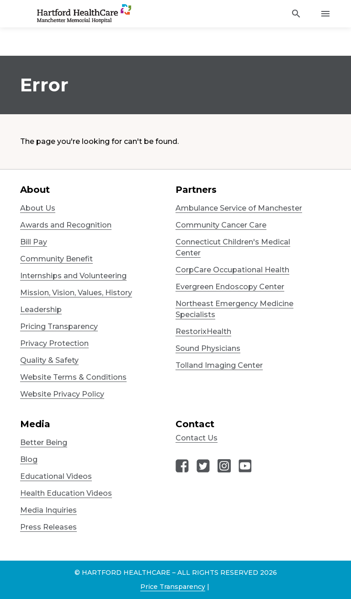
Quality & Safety (49, 360)
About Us (37, 208)
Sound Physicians (208, 348)
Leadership (41, 309)
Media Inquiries (48, 510)
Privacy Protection (54, 343)
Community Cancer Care (221, 225)
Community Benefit (56, 258)
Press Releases (48, 527)
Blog (28, 459)
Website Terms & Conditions (73, 377)
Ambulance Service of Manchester (239, 208)
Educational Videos (56, 476)
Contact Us (197, 438)
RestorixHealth (203, 331)
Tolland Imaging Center (219, 365)
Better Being (43, 442)
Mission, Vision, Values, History (76, 292)
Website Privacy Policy (62, 394)
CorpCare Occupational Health (232, 269)
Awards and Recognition (66, 225)
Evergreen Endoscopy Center (230, 286)
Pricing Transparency (59, 326)
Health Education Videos (66, 493)
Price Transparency (172, 587)
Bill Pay (33, 242)
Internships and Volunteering (73, 275)
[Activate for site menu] (325, 13)
